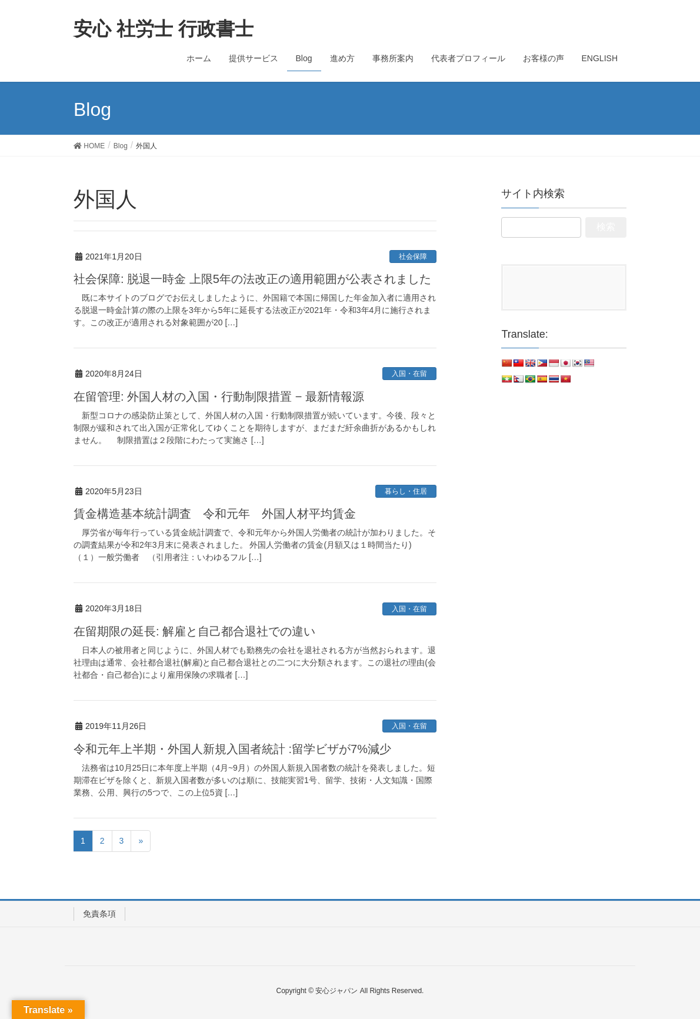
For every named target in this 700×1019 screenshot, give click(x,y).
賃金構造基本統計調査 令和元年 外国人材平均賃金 (215, 513)
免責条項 (99, 913)
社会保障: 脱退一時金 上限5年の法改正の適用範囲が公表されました (252, 278)
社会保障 (413, 256)
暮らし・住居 (406, 491)
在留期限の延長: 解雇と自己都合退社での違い (194, 631)
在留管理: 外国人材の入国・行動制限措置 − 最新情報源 (219, 396)
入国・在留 (409, 373)
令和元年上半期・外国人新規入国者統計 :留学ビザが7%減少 (232, 748)
